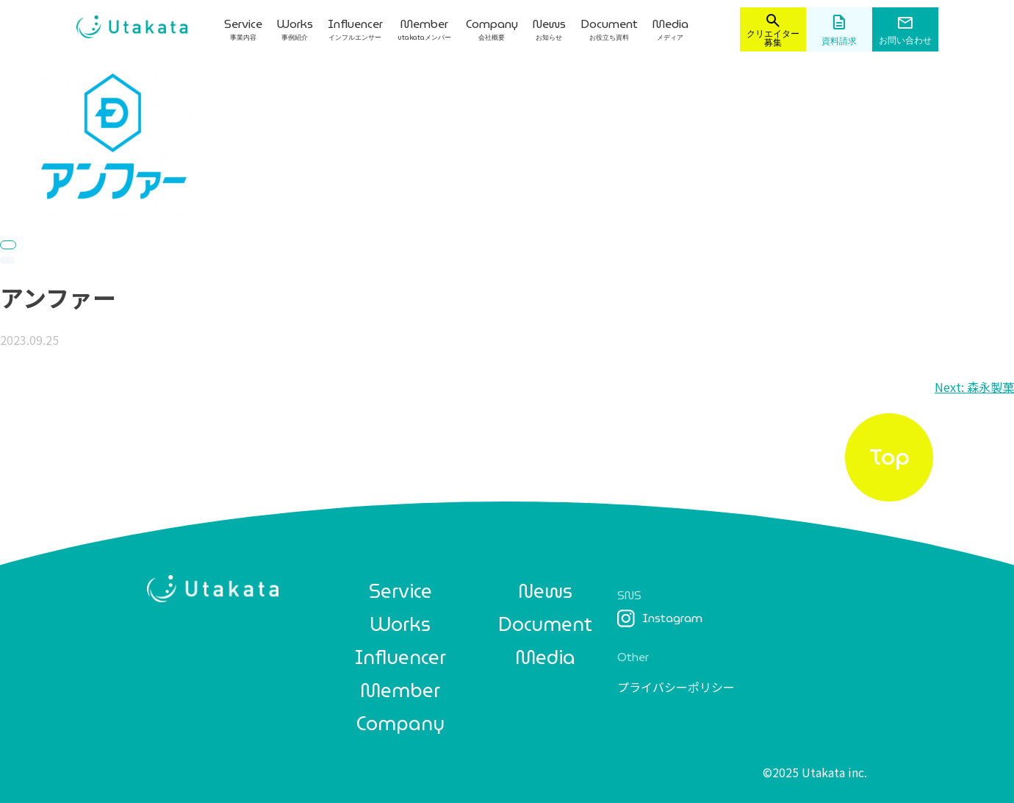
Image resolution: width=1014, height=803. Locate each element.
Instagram (659, 618)
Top (889, 457)
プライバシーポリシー (676, 687)
